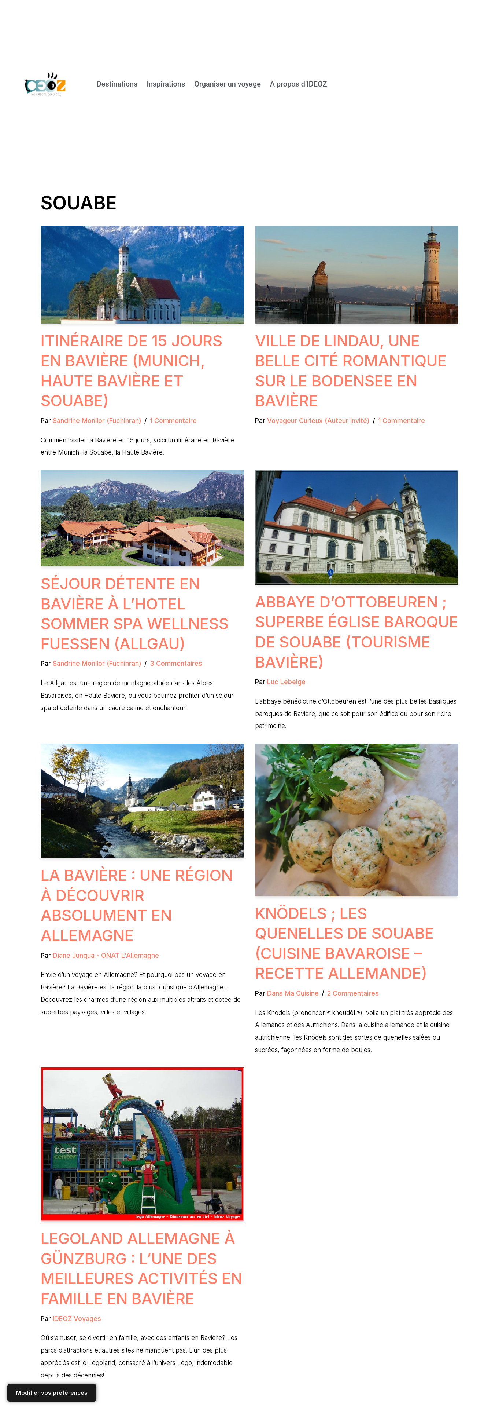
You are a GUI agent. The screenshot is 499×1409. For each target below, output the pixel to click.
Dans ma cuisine (293, 994)
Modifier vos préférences (52, 1392)
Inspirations (165, 84)
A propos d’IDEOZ (298, 84)
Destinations (115, 84)
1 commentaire (173, 420)
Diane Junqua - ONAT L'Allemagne (106, 956)
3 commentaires (176, 664)
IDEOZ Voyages (77, 1319)
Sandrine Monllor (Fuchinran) (97, 420)
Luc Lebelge (286, 682)
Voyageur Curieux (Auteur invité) (318, 420)
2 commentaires (353, 994)
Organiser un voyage (226, 84)
